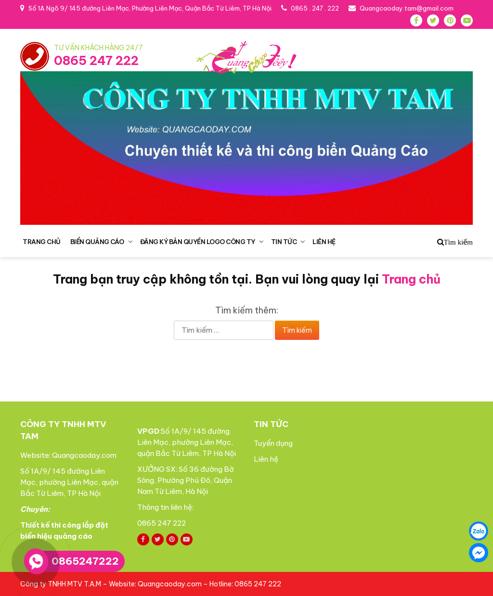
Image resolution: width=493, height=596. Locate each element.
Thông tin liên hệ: (166, 507)
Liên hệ (266, 459)
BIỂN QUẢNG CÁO (97, 242)
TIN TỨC (284, 242)
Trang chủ (411, 279)
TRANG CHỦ (42, 242)
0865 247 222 (96, 60)
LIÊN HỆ (324, 242)
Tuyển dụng (273, 443)
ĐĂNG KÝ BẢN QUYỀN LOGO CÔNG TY (197, 242)
